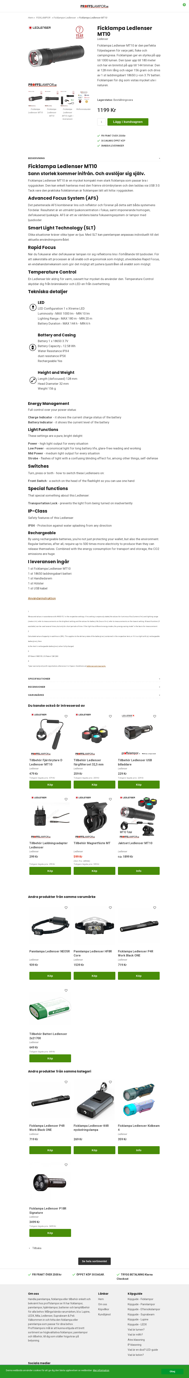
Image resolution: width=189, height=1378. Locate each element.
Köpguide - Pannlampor (141, 1304)
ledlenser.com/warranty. (96, 666)
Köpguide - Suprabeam (141, 1314)
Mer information (101, 1370)
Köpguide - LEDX (137, 1324)
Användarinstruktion (42, 598)
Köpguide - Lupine (138, 1319)
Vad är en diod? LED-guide (143, 1349)
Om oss (102, 1304)
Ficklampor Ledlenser (65, 17)
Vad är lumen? (136, 1329)
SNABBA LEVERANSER (110, 145)
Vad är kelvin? (136, 1354)
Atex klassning (136, 1339)
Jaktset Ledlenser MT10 (135, 843)
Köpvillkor (103, 1309)
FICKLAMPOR (43, 17)
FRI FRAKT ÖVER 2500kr (111, 135)
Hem (30, 17)
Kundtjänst (104, 1314)
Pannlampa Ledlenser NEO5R (49, 951)
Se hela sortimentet (94, 1261)
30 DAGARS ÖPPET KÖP (111, 140)
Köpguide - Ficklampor (140, 1299)
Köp (50, 784)
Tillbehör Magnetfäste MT (92, 843)
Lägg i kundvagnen (128, 122)
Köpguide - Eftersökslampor (144, 1309)
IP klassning (134, 1344)
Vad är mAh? (135, 1334)
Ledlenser (102, 38)
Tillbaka (34, 1248)
